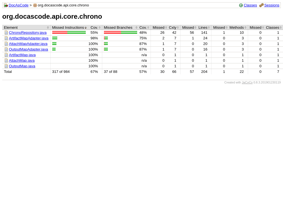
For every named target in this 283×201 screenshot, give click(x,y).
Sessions (271, 5)
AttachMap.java (22, 60)
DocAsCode (18, 5)
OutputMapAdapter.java (28, 49)
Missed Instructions (68, 27)
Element (11, 27)
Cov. (94, 27)
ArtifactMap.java (22, 55)
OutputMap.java (22, 66)
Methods (237, 27)
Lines (202, 27)
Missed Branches (118, 27)
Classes (250, 5)
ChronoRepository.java (28, 32)
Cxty (173, 27)
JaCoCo (247, 82)
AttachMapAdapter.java (28, 44)
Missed (158, 27)
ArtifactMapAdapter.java (29, 38)
